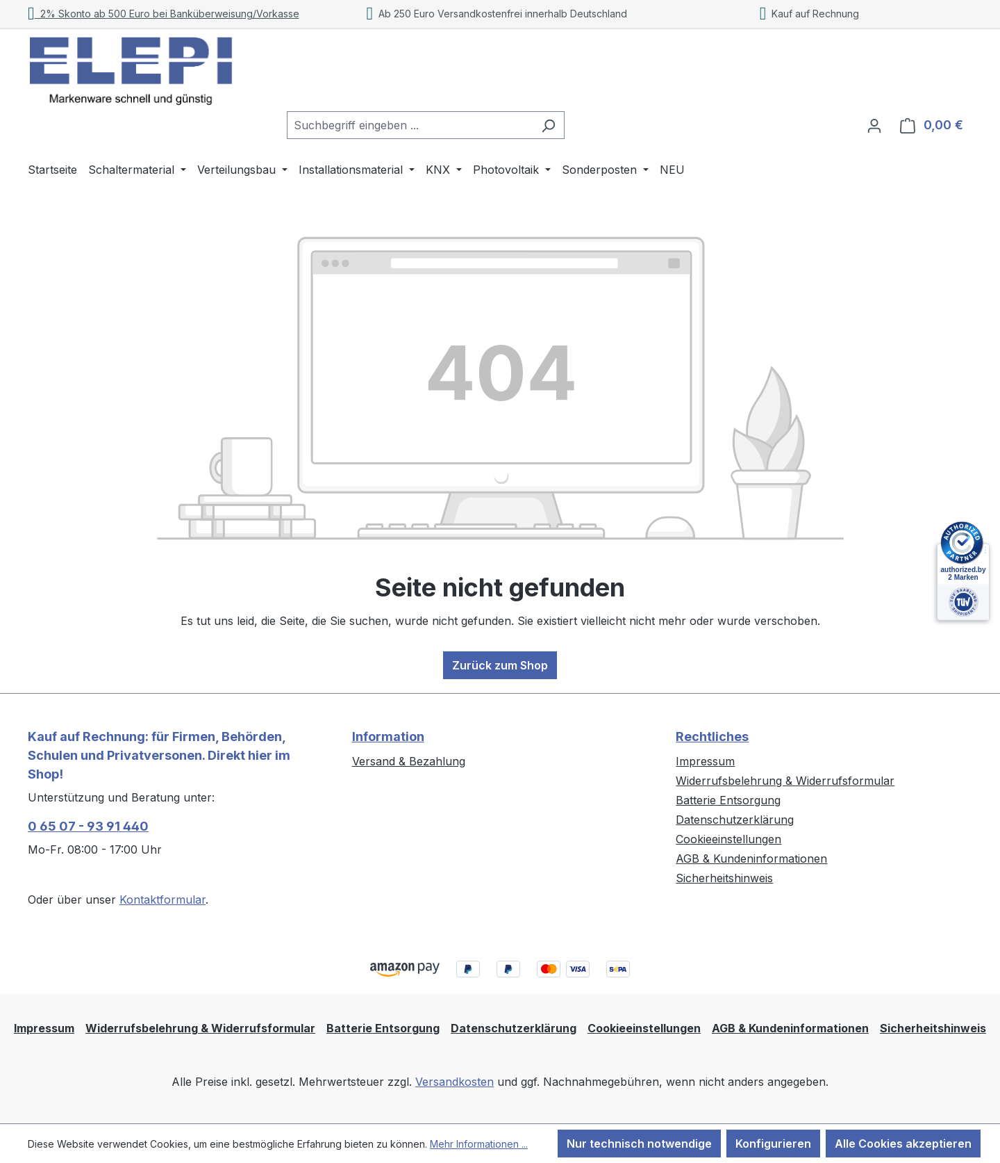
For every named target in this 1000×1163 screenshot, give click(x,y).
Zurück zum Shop (500, 665)
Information (388, 736)
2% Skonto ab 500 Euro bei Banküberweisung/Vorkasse (163, 13)
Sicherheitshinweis (724, 878)
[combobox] (410, 125)
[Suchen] (548, 125)
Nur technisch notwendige (639, 1143)
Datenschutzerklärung (735, 820)
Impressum (705, 761)
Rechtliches (712, 736)
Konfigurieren (773, 1143)
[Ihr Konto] (874, 125)
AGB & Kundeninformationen (751, 858)
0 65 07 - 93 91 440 (88, 826)
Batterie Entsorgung (728, 800)
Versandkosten (454, 1082)
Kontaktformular (162, 899)
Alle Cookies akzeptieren (903, 1143)
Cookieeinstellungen (728, 839)
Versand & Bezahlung (408, 761)
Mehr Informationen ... (479, 1144)
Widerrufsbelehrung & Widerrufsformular (785, 781)
